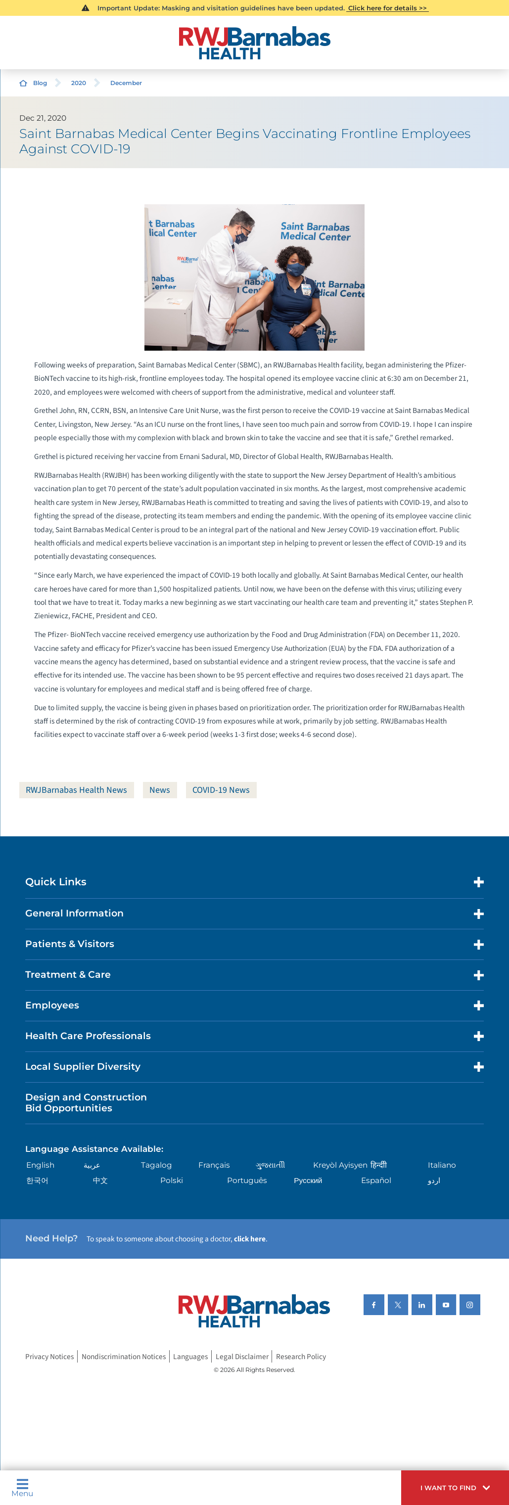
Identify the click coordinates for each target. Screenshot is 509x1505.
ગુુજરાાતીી (270, 1165)
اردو (434, 1180)
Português (247, 1180)
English (40, 1165)
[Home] (254, 42)
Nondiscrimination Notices (124, 1356)
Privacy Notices (49, 1356)
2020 (78, 83)
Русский (308, 1180)
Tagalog (156, 1165)
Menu (22, 1488)
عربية (92, 1165)
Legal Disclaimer (242, 1356)
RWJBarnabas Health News (76, 790)
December (126, 83)
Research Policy (301, 1356)
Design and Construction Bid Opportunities (86, 1103)
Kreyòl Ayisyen (340, 1165)
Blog (40, 83)
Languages (190, 1356)
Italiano (442, 1165)
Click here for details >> (387, 8)
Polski (171, 1180)
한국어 (37, 1180)
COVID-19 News (221, 790)
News (159, 790)
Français (214, 1165)
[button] (455, 1487)
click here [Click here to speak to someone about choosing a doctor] (250, 1238)
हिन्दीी (378, 1165)
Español (376, 1180)
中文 (100, 1180)
